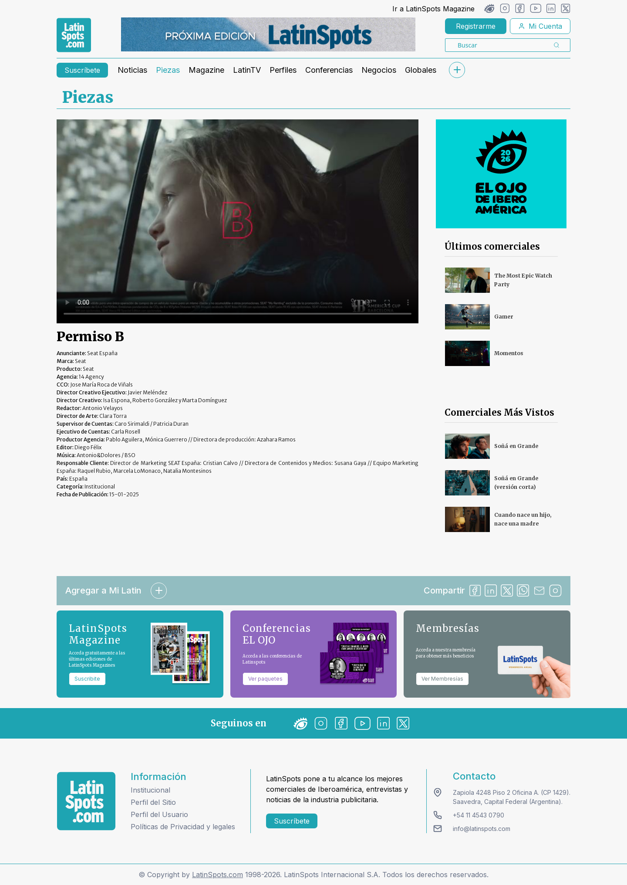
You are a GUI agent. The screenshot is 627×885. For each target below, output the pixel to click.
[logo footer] (86, 801)
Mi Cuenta (540, 26)
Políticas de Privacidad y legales (183, 826)
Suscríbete (82, 70)
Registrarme (476, 26)
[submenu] (456, 70)
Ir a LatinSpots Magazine (433, 8)
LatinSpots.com (217, 874)
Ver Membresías (442, 678)
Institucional (150, 790)
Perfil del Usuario (159, 814)
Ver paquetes (265, 678)
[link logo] (74, 35)
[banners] (268, 34)
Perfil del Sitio (153, 802)
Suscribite (87, 678)
